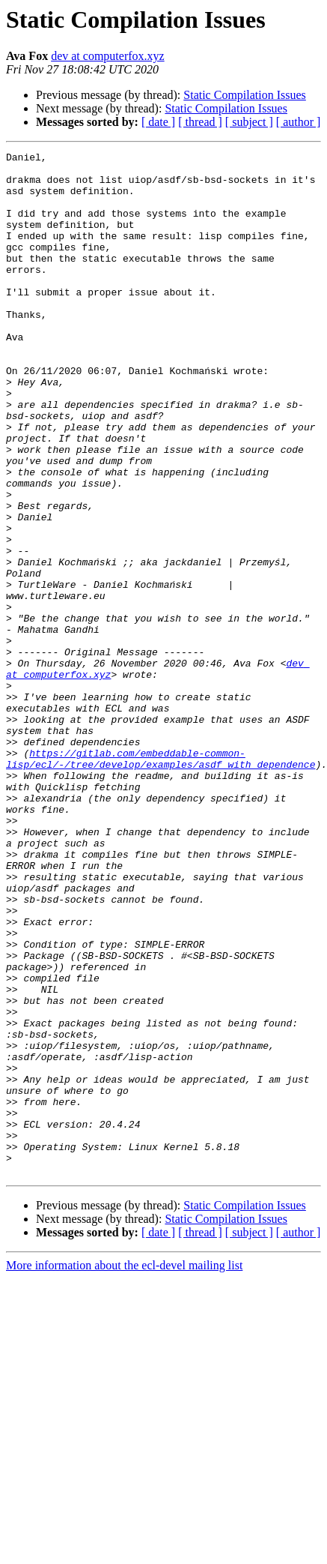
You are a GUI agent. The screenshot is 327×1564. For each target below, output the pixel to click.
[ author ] (298, 121)
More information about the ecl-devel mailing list (124, 1470)
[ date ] (158, 121)
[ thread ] (200, 121)
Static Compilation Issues (244, 94)
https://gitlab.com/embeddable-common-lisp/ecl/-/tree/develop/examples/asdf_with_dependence (160, 880)
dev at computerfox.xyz (108, 55)
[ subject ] (249, 121)
